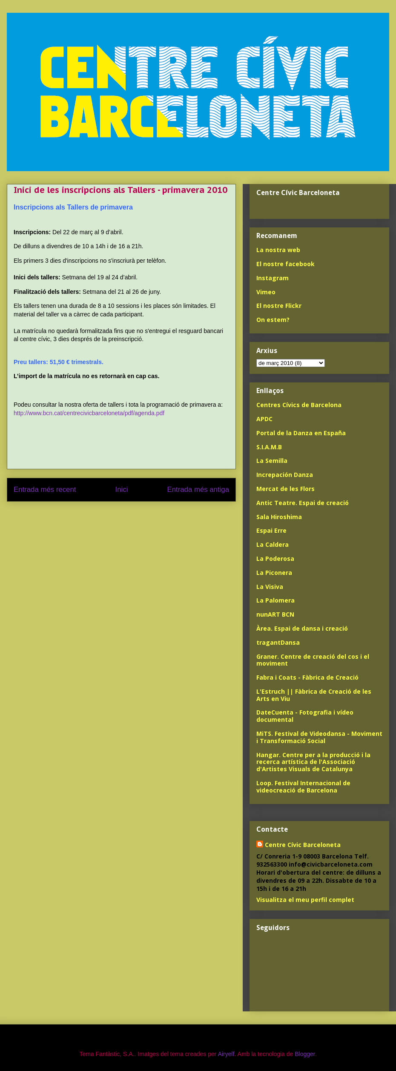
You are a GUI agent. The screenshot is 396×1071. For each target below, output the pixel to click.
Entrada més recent (45, 489)
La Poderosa (275, 558)
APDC (264, 419)
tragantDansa (278, 642)
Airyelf (226, 1054)
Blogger (305, 1054)
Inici (121, 489)
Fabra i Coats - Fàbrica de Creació (307, 677)
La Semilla (271, 461)
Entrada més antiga (198, 489)
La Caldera (272, 544)
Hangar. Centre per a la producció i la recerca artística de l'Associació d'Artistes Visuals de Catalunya (313, 762)
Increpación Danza (284, 475)
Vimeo (265, 292)
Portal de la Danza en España (301, 433)
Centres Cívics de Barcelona (298, 405)
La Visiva (269, 587)
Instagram (272, 278)
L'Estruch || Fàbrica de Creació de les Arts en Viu (313, 695)
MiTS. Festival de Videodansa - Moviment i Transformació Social (319, 737)
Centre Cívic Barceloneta (303, 845)
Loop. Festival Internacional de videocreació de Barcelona (303, 786)
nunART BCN (275, 614)
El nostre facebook (285, 264)
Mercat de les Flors (285, 489)
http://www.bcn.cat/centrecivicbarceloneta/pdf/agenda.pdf (89, 413)
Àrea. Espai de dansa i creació (302, 628)
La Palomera (275, 600)
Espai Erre (271, 530)
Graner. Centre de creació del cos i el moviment (312, 660)
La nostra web (278, 250)
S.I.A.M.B (269, 447)
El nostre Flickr (278, 305)
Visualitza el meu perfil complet (305, 900)
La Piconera (274, 573)
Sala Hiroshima (279, 517)
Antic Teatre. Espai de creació (302, 503)
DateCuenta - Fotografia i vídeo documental (304, 716)
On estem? (273, 320)
